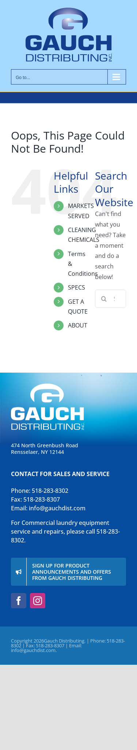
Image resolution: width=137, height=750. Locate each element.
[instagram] (37, 600)
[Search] (104, 299)
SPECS (76, 287)
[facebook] (18, 600)
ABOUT (77, 325)
